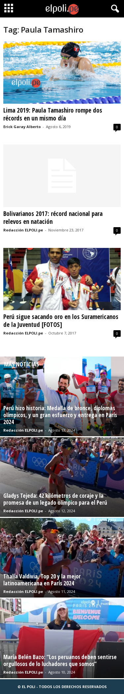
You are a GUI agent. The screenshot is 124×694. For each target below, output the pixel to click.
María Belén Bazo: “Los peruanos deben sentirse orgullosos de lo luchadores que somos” (60, 660)
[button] (113, 9)
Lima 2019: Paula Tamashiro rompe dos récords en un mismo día (52, 114)
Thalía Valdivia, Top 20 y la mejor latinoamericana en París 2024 (42, 580)
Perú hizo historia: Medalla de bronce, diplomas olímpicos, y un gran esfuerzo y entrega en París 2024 (60, 415)
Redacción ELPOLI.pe (23, 229)
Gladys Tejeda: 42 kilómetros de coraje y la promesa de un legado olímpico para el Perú (55, 499)
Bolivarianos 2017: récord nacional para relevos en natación (53, 217)
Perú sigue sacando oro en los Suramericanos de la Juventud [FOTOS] (60, 320)
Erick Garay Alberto (22, 126)
